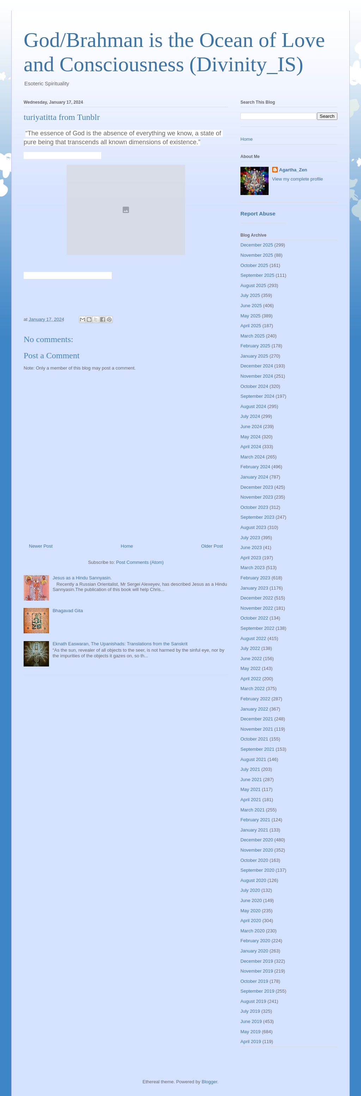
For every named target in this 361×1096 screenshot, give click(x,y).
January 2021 (254, 830)
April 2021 (250, 799)
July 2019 (250, 1011)
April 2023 (250, 557)
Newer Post (41, 546)
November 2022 (256, 608)
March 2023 (252, 567)
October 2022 (254, 618)
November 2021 (256, 729)
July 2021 (250, 769)
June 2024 (251, 426)
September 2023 (257, 517)
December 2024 (256, 366)
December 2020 (256, 839)
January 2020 (254, 951)
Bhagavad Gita (68, 610)
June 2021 (251, 779)
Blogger (209, 1081)
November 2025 (256, 255)
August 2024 (253, 406)
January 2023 (254, 588)
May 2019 (250, 1031)
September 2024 (257, 396)
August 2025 (253, 285)
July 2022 (250, 648)
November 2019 (256, 971)
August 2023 (253, 527)
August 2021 (253, 759)
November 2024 (256, 376)
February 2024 (255, 466)
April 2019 (250, 1041)
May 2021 (250, 789)
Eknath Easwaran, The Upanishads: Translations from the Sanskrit (120, 643)
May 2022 (250, 668)
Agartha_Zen (293, 169)
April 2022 (250, 678)
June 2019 (251, 1021)
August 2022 (253, 638)
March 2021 (252, 809)
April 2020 (250, 920)
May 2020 (250, 910)
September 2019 (257, 991)
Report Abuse (257, 214)
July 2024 (250, 416)
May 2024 (250, 436)
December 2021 (256, 718)
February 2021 (255, 819)
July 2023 (250, 537)
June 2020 (251, 900)
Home (127, 546)
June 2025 (251, 305)
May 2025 (250, 315)
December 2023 (256, 487)
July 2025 (250, 295)
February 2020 (255, 940)
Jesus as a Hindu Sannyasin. (82, 577)
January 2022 (254, 709)
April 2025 (250, 325)
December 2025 (256, 245)
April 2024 (250, 446)
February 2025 (255, 345)
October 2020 (254, 860)
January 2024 (254, 477)
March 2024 (252, 456)
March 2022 (252, 688)
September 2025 (257, 275)
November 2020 (256, 850)
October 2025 (254, 265)
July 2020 (250, 890)
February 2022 (255, 698)
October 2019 (254, 981)
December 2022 (256, 598)
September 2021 (257, 749)
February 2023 (255, 577)
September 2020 (257, 870)
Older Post (212, 546)
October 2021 (254, 739)
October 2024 (254, 386)
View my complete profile (297, 179)
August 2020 (253, 880)
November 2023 (256, 497)
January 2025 (254, 356)
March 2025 (252, 336)
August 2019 (253, 1001)
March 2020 (252, 930)
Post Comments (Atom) (140, 562)
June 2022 (251, 658)
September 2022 (257, 628)
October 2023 (254, 507)
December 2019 (256, 961)
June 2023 (251, 547)
